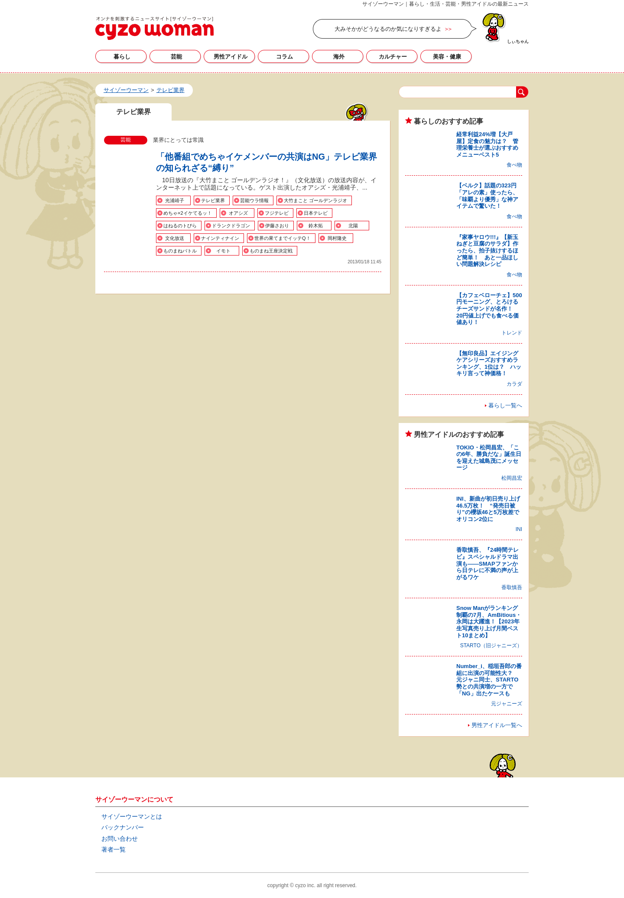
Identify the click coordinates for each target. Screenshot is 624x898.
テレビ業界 (213, 200)
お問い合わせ (119, 838)
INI (519, 529)
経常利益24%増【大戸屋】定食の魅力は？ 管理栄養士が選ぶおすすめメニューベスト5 (487, 144)
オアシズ (238, 213)
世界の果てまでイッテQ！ (282, 238)
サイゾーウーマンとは (131, 816)
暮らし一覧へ (505, 405)
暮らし (122, 56)
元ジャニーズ (506, 704)
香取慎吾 (511, 587)
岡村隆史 (337, 238)
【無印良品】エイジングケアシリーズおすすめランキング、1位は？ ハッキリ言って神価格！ (488, 363)
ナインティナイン (220, 238)
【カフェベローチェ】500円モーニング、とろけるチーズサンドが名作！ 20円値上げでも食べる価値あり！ (489, 308)
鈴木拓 (316, 225)
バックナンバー (122, 827)
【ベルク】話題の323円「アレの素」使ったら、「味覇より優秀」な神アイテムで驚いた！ (487, 195)
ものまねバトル (180, 250)
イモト (223, 250)
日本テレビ (316, 213)
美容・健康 (447, 56)
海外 (338, 56)
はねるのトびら (180, 225)
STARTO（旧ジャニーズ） (491, 645)
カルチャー (393, 56)
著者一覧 (113, 849)
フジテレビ (277, 213)
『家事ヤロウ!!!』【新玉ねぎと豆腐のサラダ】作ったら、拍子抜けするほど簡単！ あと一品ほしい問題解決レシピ (487, 250)
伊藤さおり (277, 225)
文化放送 (174, 238)
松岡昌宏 (511, 478)
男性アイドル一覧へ (496, 725)
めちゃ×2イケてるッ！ (187, 213)
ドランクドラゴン (231, 225)
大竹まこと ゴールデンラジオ (315, 200)
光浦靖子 (174, 200)
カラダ (514, 384)
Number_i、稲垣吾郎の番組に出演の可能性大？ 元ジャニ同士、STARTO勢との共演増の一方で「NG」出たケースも (489, 679)
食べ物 (514, 165)
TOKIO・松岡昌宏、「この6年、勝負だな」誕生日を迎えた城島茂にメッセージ (488, 457)
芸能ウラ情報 (254, 200)
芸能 (176, 56)
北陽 (353, 225)
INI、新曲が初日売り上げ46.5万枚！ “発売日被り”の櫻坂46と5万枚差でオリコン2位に (488, 508)
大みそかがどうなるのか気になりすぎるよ (388, 29)
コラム (284, 56)
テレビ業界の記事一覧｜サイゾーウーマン (154, 28)
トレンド (511, 333)
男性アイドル (230, 56)
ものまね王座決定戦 (271, 250)
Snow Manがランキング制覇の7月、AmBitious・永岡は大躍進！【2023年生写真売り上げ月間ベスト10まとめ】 (488, 621)
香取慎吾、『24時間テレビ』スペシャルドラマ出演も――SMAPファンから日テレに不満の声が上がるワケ (487, 563)
